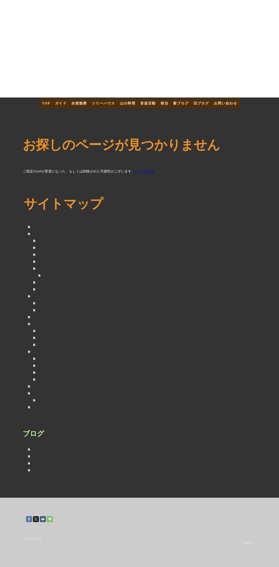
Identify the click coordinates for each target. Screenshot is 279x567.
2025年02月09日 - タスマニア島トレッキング (66, 470)
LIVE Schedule (48, 365)
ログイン (248, 542)
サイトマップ (33, 538)
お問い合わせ (225, 103)
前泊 (164, 103)
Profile (42, 358)
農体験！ (44, 310)
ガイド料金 (46, 247)
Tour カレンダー (49, 254)
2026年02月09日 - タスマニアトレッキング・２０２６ (73, 449)
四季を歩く (46, 303)
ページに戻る (143, 171)
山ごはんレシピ (49, 331)
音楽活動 (148, 103)
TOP (46, 103)
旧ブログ (201, 103)
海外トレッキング (51, 400)
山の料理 (127, 103)
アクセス (51, 275)
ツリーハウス (103, 103)
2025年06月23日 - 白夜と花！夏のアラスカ (64, 463)
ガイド (61, 103)
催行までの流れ (49, 282)
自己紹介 (44, 240)
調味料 (42, 344)
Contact (42, 379)
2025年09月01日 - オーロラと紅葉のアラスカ (66, 456)
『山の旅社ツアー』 (52, 268)
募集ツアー (46, 261)
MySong (43, 372)
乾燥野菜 (44, 338)
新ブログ (181, 103)
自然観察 (79, 103)
